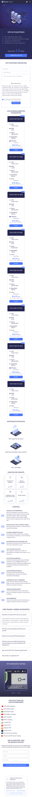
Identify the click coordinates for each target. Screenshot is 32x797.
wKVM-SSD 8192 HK (16, 119)
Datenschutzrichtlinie (10, 790)
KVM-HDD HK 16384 (16, 157)
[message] (16, 760)
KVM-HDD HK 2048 (16, 232)
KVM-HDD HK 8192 (16, 308)
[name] (16, 751)
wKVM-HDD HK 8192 (16, 346)
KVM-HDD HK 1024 (16, 384)
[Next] (18, 692)
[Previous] (13, 692)
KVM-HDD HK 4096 (16, 270)
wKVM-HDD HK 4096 (16, 194)
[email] (16, 755)
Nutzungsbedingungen (21, 790)
